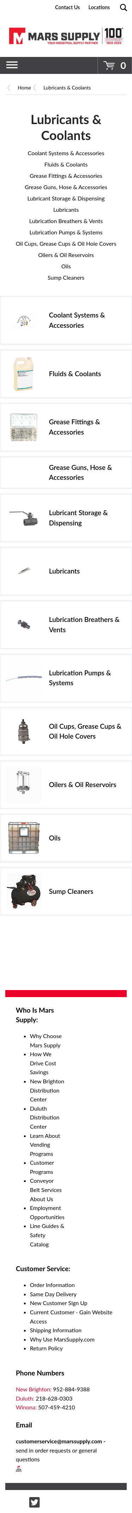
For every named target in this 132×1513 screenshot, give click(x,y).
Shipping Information (56, 1330)
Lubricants (65, 209)
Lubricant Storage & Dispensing (66, 198)
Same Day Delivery (53, 1294)
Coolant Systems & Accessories (66, 153)
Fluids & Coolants (66, 164)
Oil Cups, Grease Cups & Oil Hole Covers (66, 243)
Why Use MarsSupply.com (62, 1339)
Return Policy (46, 1348)
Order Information (52, 1284)
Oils (66, 266)
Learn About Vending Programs (45, 1144)
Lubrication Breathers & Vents (66, 220)
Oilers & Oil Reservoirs (66, 254)
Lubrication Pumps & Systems (66, 232)
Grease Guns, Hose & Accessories (66, 187)
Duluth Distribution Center (44, 1117)
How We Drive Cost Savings (43, 1063)
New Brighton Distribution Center (47, 1090)
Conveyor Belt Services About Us (46, 1189)
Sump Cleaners (66, 277)
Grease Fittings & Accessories (66, 175)
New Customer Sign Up (58, 1302)
